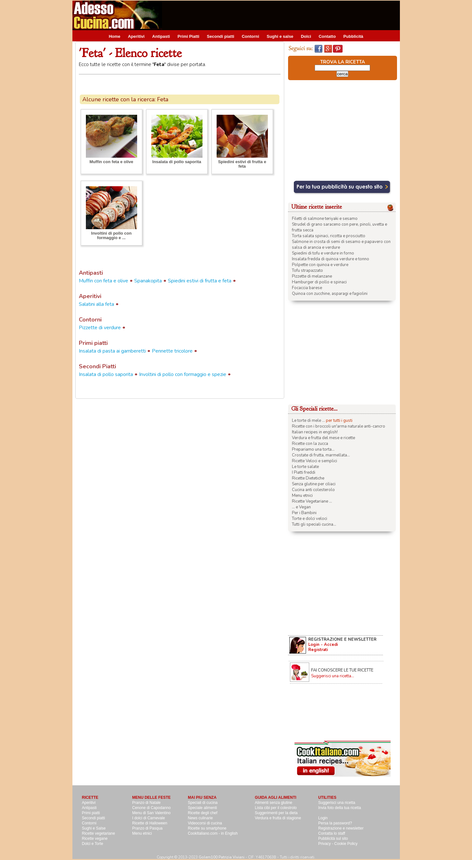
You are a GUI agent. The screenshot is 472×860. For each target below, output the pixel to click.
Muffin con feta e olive (111, 161)
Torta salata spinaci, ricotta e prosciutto (328, 236)
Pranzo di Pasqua (147, 828)
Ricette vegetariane (98, 833)
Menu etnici (302, 495)
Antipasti (161, 36)
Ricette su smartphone (207, 828)
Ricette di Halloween (149, 823)
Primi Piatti (188, 36)
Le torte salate (305, 467)
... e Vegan (301, 507)
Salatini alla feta (96, 304)
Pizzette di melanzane (312, 276)
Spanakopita (148, 280)
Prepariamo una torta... (313, 449)
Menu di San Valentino (151, 813)
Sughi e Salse (94, 828)
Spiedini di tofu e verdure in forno (323, 253)
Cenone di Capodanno (151, 808)
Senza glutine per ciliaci (313, 484)
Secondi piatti (220, 36)
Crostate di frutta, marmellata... (321, 455)
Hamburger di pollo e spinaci (319, 282)
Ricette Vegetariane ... (312, 501)
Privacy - (326, 843)
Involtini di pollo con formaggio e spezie (182, 374)
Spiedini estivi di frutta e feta (242, 164)
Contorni (250, 36)
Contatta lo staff (331, 833)
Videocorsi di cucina (205, 823)
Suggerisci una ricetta (336, 802)
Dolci (306, 36)
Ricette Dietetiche (308, 478)
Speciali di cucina (203, 802)
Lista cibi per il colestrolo (276, 808)
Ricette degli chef (202, 813)
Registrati (318, 650)
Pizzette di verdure (100, 327)
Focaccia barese (307, 288)
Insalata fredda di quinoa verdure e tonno (330, 259)
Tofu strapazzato (307, 270)
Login (322, 818)
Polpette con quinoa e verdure (320, 265)
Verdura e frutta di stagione (278, 818)
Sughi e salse (280, 36)
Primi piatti (91, 813)
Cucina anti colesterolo (313, 490)
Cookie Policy (346, 843)
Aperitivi (136, 36)
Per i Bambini (304, 513)
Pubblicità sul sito (333, 838)
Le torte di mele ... (308, 420)
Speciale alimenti (202, 808)
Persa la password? (335, 823)
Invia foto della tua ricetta (339, 808)
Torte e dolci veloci (309, 519)
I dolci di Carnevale (148, 818)
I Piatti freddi (303, 472)
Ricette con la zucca (310, 444)
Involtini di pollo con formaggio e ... (111, 235)
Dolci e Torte (92, 843)
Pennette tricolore (172, 351)
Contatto (327, 36)
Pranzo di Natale (146, 802)
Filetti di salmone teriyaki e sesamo (325, 218)
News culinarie (200, 818)
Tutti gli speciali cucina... (314, 524)
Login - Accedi (323, 644)
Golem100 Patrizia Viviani (221, 857)
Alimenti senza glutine (273, 802)
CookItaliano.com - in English (212, 833)
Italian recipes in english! (315, 432)
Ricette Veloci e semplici (314, 461)
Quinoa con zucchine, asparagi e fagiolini (330, 293)
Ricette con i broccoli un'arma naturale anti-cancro (338, 426)
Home (114, 36)
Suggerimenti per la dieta (276, 813)
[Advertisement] (283, 15)
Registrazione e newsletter (340, 828)
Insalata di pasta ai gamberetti (112, 351)
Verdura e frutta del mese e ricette (323, 438)
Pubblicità (353, 36)
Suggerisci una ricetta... (332, 676)
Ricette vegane (95, 838)
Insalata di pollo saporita (176, 161)
